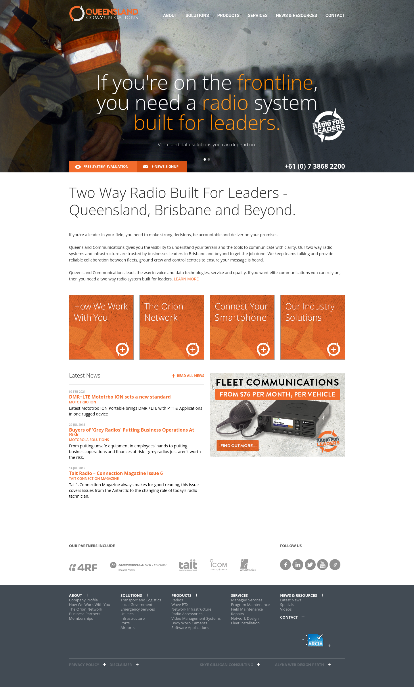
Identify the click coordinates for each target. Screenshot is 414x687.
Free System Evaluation (106, 166)
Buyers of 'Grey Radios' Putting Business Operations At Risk (131, 432)
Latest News (290, 600)
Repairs (237, 613)
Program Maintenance (250, 604)
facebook (285, 564)
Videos (286, 609)
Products (228, 16)
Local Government (136, 604)
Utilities (126, 613)
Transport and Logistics (140, 600)
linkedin (297, 564)
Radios (177, 600)
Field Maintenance (247, 609)
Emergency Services (137, 609)
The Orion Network (85, 609)
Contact (335, 16)
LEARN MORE (186, 279)
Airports (127, 627)
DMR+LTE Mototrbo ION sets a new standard (120, 397)
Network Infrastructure (191, 609)
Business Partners (84, 613)
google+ (334, 564)
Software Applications (190, 627)
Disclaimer (121, 664)
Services (258, 16)
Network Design (244, 618)
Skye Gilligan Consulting (226, 664)
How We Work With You (89, 604)
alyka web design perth (299, 664)
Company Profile (83, 600)
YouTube (322, 564)
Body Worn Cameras (189, 623)
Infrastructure (132, 618)
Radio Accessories (186, 613)
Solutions (197, 16)
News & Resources (296, 16)
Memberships (81, 618)
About (170, 16)
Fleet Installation (245, 623)
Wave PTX (179, 604)
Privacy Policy (84, 664)
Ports (125, 623)
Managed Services (246, 600)
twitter (310, 564)
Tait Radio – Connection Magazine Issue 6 (116, 473)
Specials (287, 604)
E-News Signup (165, 166)
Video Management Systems (196, 618)
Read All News (190, 376)
